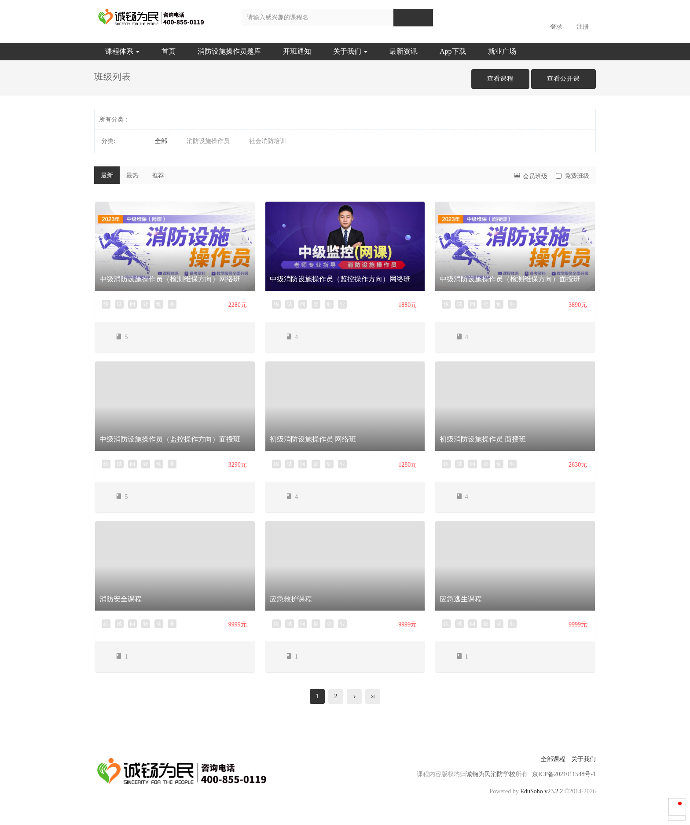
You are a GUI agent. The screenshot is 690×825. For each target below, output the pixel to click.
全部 (161, 141)
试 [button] (119, 304)
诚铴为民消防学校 (490, 774)
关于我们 (350, 51)
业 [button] (172, 304)
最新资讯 (403, 51)
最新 (107, 175)
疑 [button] (145, 304)
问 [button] (132, 304)
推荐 (158, 175)
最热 (132, 175)
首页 (168, 51)
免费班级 (572, 176)
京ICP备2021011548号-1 (564, 774)
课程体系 (122, 51)
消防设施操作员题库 (229, 51)
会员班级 (530, 175)
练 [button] (106, 304)
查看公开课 (563, 78)
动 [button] (158, 304)
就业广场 (502, 51)
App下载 (453, 51)
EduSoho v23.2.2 (541, 791)
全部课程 (553, 759)
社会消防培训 (267, 141)
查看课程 (500, 78)
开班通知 (297, 51)
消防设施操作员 (208, 141)
